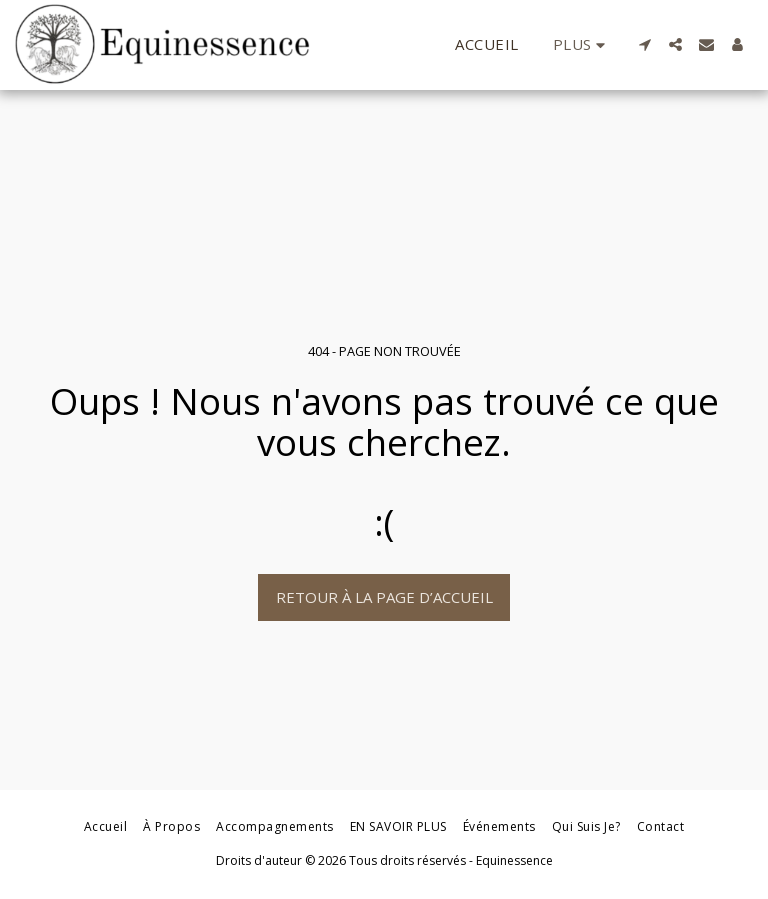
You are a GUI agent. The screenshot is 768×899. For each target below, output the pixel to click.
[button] (644, 44)
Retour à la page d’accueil (384, 597)
